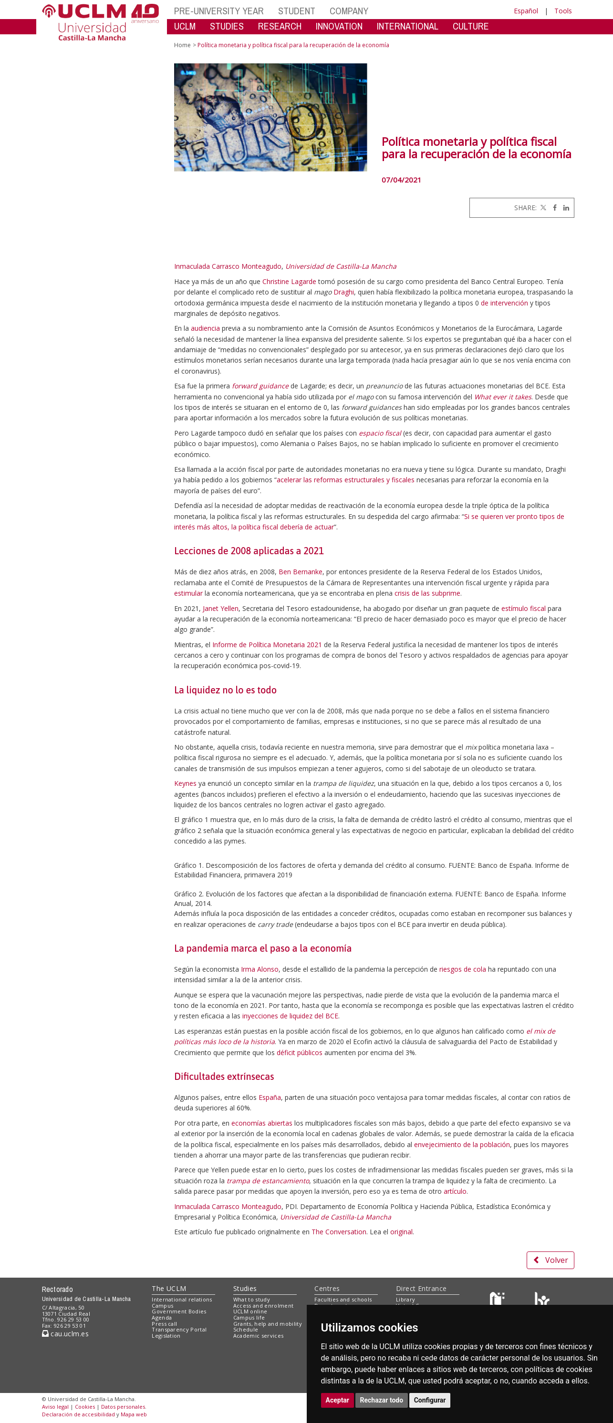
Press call (164, 1323)
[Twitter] (542, 207)
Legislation (166, 1335)
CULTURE (471, 26)
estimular (188, 593)
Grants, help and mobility (267, 1323)
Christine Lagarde (289, 281)
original (401, 1231)
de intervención (504, 302)
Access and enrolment (263, 1305)
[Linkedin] (564, 207)
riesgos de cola (462, 969)
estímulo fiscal (523, 608)
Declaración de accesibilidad (78, 1414)
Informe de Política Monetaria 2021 (267, 644)
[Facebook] (552, 207)
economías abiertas (261, 1123)
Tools (563, 10)
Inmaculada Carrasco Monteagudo (227, 266)
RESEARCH (279, 26)
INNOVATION (339, 26)
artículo (455, 1191)
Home (182, 45)
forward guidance (260, 385)
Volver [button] (550, 1260)
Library (405, 1299)
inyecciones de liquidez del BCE (290, 1015)
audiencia (205, 328)
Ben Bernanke (300, 571)
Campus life (249, 1317)
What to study (251, 1299)
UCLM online (250, 1311)
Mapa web (134, 1414)
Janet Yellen (221, 608)
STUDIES (227, 26)
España (270, 1097)
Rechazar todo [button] (382, 1400)
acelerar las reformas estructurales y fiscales (346, 479)
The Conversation (339, 1231)
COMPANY (349, 10)
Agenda (162, 1317)
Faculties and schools (343, 1299)
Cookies (85, 1406)
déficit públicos (299, 1052)
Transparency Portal (179, 1329)
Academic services (258, 1335)
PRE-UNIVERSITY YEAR (219, 10)
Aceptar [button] (338, 1400)
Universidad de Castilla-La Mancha (340, 266)
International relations (182, 1299)
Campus (162, 1305)
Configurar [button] (430, 1400)
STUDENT (296, 10)
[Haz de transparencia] (499, 1301)
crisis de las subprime (427, 593)
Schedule (246, 1329)
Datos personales (123, 1406)
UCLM (185, 26)
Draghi (343, 291)
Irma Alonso (260, 969)
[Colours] (542, 1301)
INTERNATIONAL (407, 26)
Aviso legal (55, 1406)
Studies (245, 1288)
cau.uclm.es (65, 1333)
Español (526, 10)
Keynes (185, 783)
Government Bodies (179, 1311)
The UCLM (169, 1288)
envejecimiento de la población (462, 1144)
